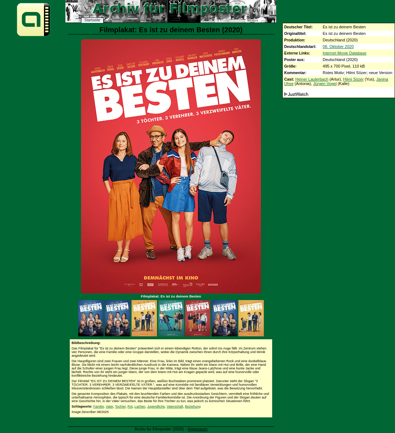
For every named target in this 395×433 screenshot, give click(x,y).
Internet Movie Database (344, 53)
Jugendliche (156, 406)
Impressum (197, 429)
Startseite (92, 20)
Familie (98, 406)
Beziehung (193, 406)
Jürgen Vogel (325, 83)
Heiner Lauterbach (312, 79)
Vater (109, 406)
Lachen (139, 406)
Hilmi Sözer (353, 79)
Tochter (120, 406)
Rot (130, 406)
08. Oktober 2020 (338, 46)
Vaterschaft (175, 406)
